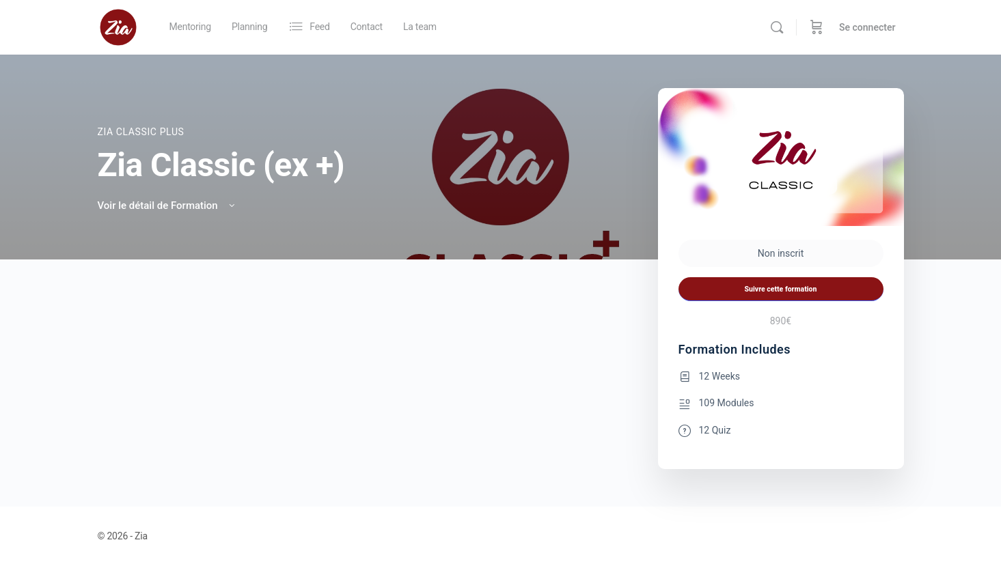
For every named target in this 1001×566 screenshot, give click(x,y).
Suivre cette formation (781, 289)
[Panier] (816, 27)
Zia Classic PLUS (141, 131)
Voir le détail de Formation (168, 205)
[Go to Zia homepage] (118, 26)
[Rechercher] (777, 27)
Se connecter (867, 27)
